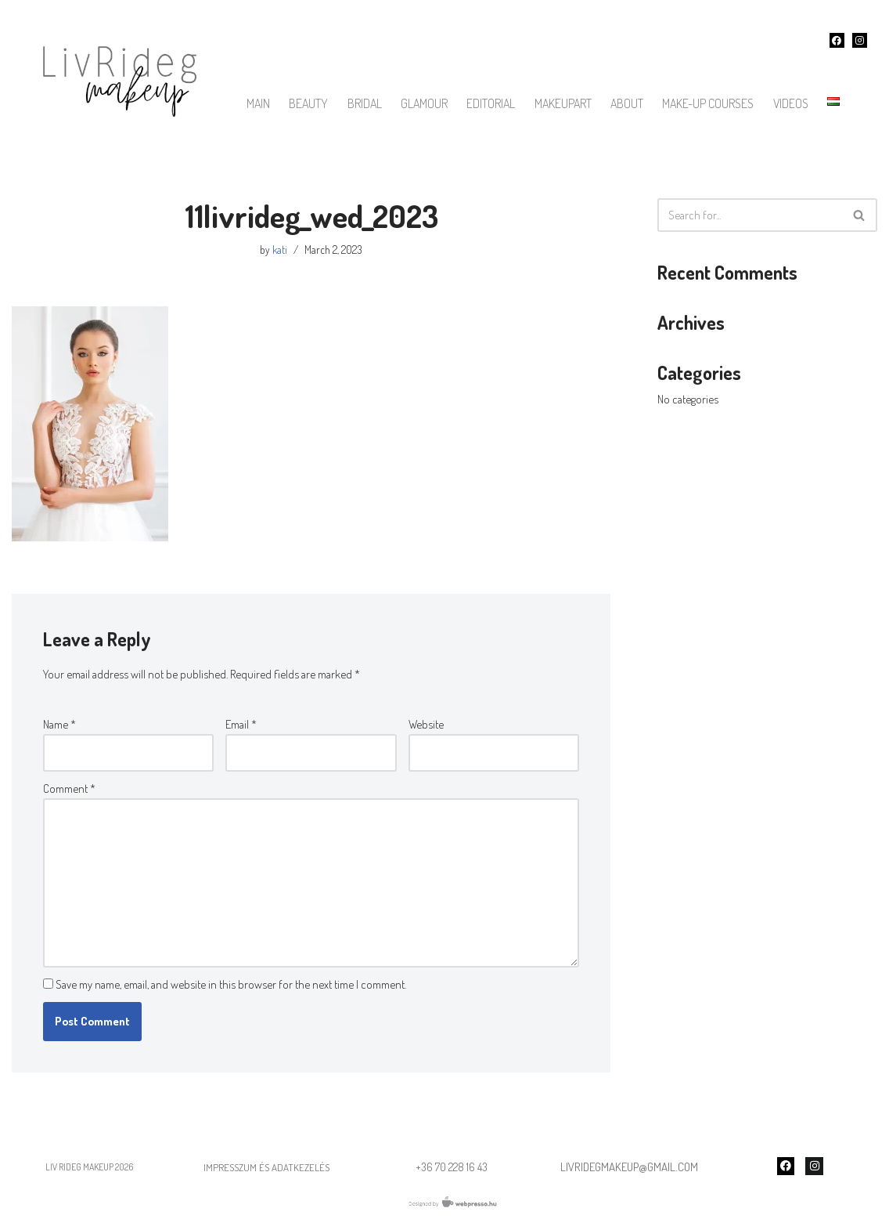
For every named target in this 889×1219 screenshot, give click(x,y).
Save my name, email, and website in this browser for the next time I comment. (231, 984)
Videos (790, 103)
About (626, 103)
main (258, 103)
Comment (69, 788)
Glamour (424, 103)
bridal (364, 103)
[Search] (749, 215)
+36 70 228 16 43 (452, 1167)
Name (59, 724)
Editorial (490, 103)
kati (279, 249)
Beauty (308, 103)
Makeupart (563, 103)
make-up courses (708, 103)
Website (426, 724)
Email (241, 724)
